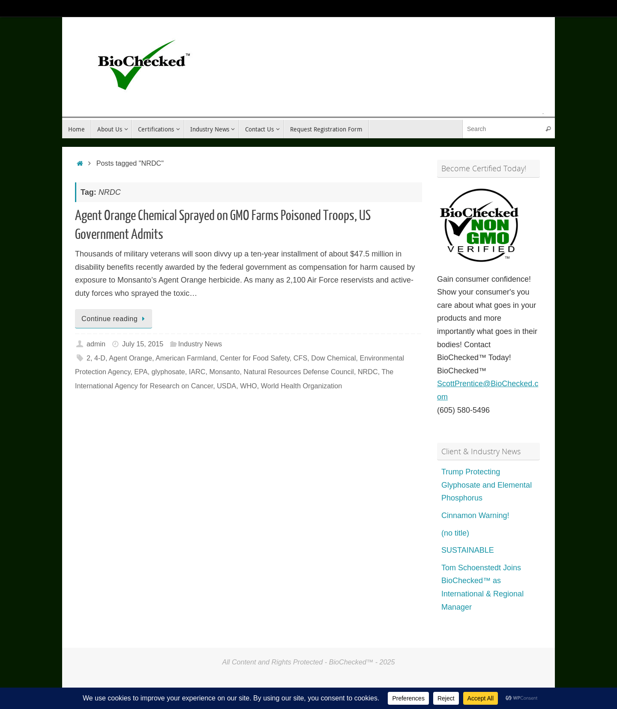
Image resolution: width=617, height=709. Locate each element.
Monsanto (224, 371)
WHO (248, 386)
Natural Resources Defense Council (299, 371)
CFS (300, 358)
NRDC (368, 371)
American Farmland (186, 358)
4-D (99, 358)
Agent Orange (130, 358)
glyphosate (168, 371)
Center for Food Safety (255, 358)
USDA (226, 386)
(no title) (455, 533)
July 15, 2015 (142, 344)
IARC (197, 371)
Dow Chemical (333, 358)
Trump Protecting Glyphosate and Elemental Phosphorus (486, 485)
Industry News (200, 344)
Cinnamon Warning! (475, 515)
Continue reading (115, 318)
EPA (140, 371)
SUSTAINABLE (467, 550)
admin (96, 344)
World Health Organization (301, 386)
